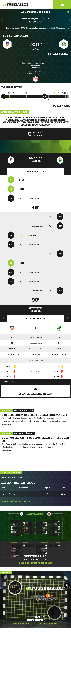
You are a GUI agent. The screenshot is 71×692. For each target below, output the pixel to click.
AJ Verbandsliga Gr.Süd (45, 12)
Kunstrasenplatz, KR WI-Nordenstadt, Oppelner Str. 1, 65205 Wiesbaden (37, 28)
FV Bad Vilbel (58, 54)
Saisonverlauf (67, 318)
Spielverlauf (35, 172)
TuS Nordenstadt (15, 36)
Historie (3, 318)
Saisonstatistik (35, 319)
